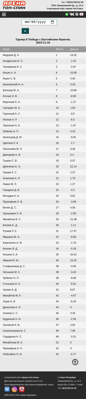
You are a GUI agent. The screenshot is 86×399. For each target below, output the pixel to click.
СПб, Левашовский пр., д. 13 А (67, 5)
